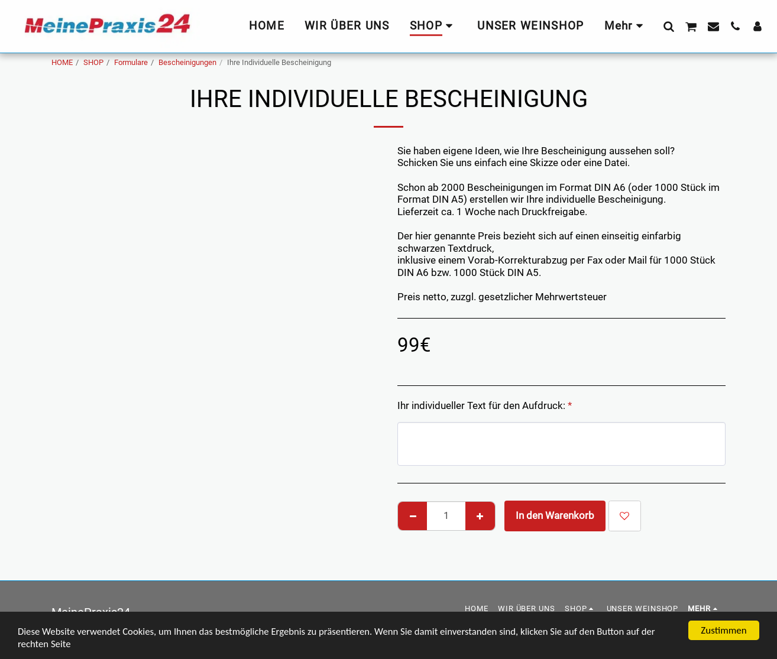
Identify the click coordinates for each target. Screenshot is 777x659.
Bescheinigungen (187, 62)
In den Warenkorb (555, 515)
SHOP (93, 62)
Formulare (131, 62)
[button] (668, 26)
